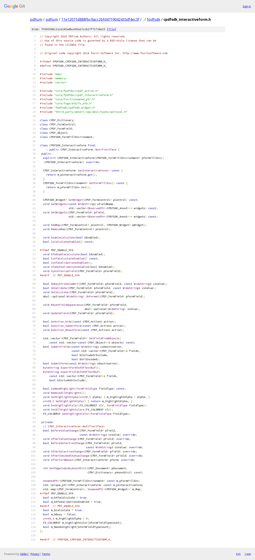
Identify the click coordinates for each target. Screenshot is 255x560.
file (111, 29)
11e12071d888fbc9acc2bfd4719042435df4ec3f (100, 19)
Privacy (34, 554)
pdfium (36, 19)
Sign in (247, 6)
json (248, 554)
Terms (46, 554)
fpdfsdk (153, 19)
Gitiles (24, 554)
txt (238, 554)
